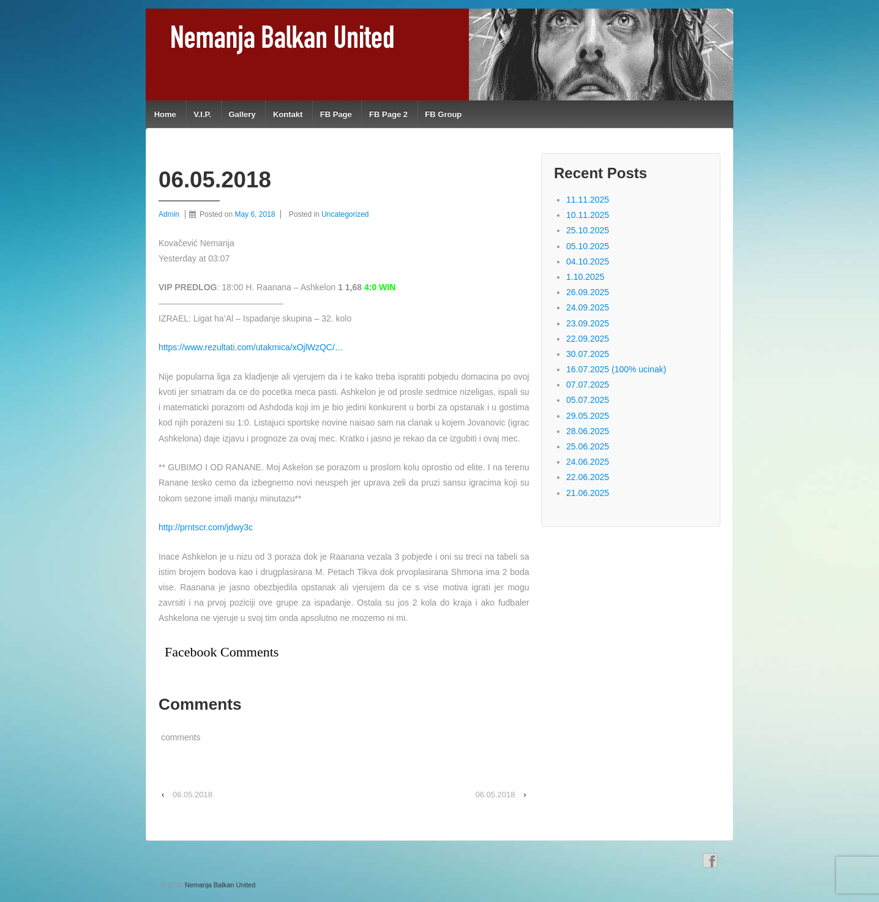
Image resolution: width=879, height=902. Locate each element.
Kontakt (287, 114)
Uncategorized (344, 214)
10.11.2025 (587, 215)
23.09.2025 (587, 323)
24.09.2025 (587, 307)
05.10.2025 (587, 246)
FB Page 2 (388, 114)
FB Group (443, 114)
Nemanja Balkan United (219, 885)
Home (165, 114)
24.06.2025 (587, 462)
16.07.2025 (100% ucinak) (616, 369)
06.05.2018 (192, 794)
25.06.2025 (587, 446)
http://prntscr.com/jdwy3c (206, 527)
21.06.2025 (587, 493)
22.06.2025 (587, 477)
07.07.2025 (587, 384)
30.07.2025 (587, 354)
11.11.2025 (587, 200)
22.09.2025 (587, 339)
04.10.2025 (587, 261)
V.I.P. (202, 114)
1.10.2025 (585, 277)
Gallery (241, 114)
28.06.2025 (587, 431)
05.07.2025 (587, 400)
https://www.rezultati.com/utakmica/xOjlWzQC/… (251, 347)
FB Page (336, 114)
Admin (169, 214)
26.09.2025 (587, 292)
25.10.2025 (587, 230)
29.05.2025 (587, 416)
